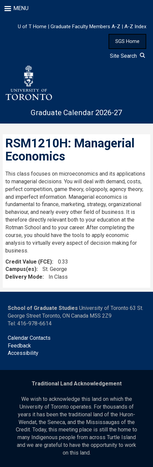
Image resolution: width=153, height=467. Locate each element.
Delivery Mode (23, 277)
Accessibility (23, 353)
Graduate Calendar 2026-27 (76, 112)
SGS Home (127, 41)
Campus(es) (20, 269)
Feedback (19, 345)
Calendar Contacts (29, 338)
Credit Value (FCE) (28, 262)
